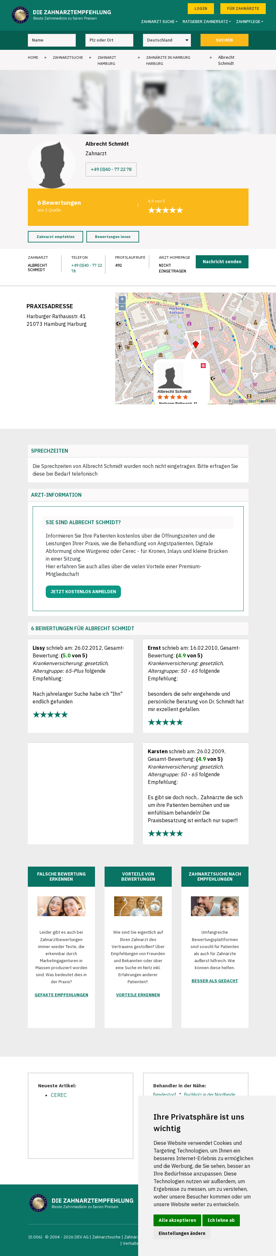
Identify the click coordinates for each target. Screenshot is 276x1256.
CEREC (59, 1095)
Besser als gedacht (215, 981)
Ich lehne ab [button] (221, 1220)
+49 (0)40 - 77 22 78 (111, 169)
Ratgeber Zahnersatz (205, 21)
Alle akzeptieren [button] (177, 1220)
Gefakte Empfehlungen (61, 995)
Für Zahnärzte (243, 8)
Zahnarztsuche (68, 57)
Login (200, 8)
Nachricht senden (222, 261)
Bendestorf (164, 1095)
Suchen (224, 40)
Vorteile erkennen (138, 995)
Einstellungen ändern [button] (182, 1233)
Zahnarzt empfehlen (55, 236)
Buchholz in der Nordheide (209, 1095)
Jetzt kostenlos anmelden (83, 591)
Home (33, 57)
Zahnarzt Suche (158, 21)
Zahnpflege (248, 21)
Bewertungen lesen (112, 236)
